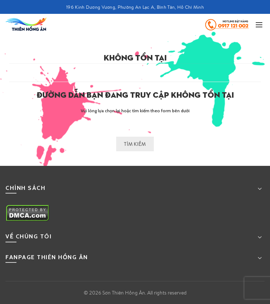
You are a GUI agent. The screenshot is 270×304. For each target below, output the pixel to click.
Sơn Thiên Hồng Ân (123, 292)
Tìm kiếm (135, 144)
